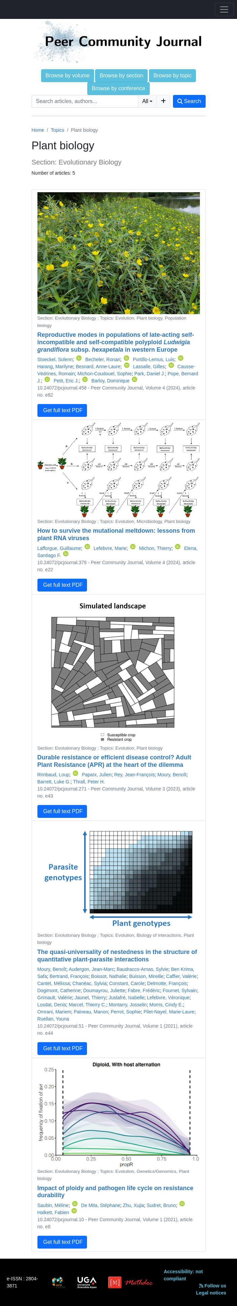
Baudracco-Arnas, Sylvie (142, 969)
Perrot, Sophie (126, 1011)
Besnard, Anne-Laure (98, 366)
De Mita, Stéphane (100, 1205)
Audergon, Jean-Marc (91, 969)
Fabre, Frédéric (144, 990)
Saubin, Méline (53, 1205)
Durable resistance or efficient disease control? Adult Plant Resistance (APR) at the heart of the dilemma (114, 761)
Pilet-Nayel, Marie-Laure (169, 1011)
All (145, 101)
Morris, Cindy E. (166, 1004)
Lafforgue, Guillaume (59, 548)
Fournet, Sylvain (179, 990)
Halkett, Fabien (53, 1212)
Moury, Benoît (171, 774)
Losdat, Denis (51, 1004)
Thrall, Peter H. (89, 781)
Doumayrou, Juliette (104, 990)
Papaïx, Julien (97, 774)
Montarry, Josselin (128, 1004)
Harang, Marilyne (55, 366)
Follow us (212, 1285)
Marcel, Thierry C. (87, 1004)
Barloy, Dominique (110, 380)
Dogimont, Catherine (59, 990)
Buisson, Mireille (146, 976)
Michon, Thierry (155, 548)
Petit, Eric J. (66, 380)
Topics (57, 130)
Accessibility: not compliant (183, 1275)
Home (38, 130)
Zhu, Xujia (133, 1205)
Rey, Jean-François (134, 774)
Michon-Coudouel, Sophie (105, 373)
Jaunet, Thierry (90, 997)
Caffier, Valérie (181, 976)
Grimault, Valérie (54, 997)
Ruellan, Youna (53, 1019)
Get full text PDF (62, 410)
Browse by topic (172, 75)
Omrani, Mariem (54, 1011)
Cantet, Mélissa (53, 983)
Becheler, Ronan (102, 359)
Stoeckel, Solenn (55, 359)
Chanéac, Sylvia (89, 983)
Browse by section (121, 75)
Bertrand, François (69, 976)
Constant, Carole (127, 983)
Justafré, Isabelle (126, 997)
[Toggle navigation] (224, 9)
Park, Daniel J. (149, 373)
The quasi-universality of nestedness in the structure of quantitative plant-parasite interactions (117, 956)
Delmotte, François (167, 983)
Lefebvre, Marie (110, 548)
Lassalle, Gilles (149, 366)
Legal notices (211, 1293)
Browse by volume (68, 75)
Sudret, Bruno (161, 1205)
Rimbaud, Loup (53, 774)
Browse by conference (118, 88)
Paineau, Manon (91, 1011)
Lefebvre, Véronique (168, 997)
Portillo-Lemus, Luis (153, 359)
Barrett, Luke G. (54, 781)
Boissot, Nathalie (108, 976)
